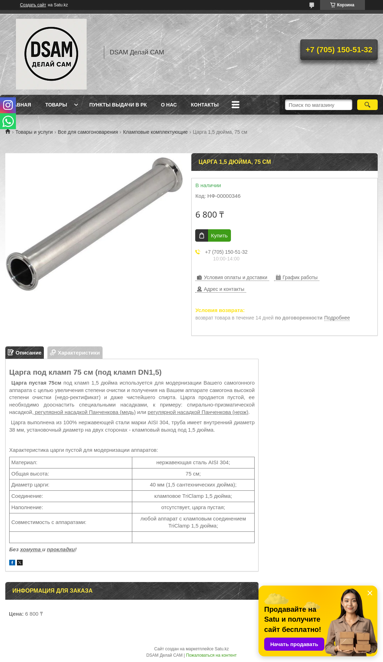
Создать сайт (33, 4)
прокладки (61, 549)
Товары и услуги (34, 132)
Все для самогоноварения (88, 132)
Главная (19, 105)
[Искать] (367, 104)
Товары (56, 105)
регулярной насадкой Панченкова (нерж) (198, 412)
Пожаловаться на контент (211, 655)
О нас (169, 105)
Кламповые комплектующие (155, 132)
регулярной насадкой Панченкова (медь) (85, 412)
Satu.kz (222, 648)
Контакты (205, 105)
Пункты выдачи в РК (118, 105)
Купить (219, 235)
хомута (31, 549)
